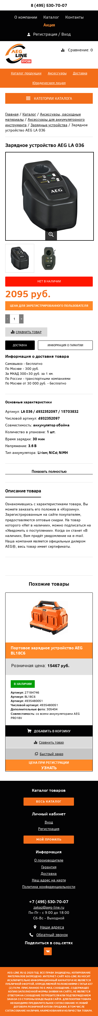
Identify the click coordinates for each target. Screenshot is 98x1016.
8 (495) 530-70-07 (49, 5)
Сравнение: (80, 50)
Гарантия (48, 867)
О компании (25, 17)
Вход (66, 34)
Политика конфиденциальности (48, 887)
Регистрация (45, 34)
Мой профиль (48, 839)
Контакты (74, 17)
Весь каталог (48, 801)
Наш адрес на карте (49, 880)
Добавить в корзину (49, 731)
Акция (49, 25)
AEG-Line (18, 55)
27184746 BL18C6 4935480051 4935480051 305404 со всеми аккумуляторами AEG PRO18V (45, 705)
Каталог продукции (26, 73)
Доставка (80, 73)
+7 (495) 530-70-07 (48, 901)
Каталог (51, 17)
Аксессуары (57, 73)
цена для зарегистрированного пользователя (49, 305)
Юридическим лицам (49, 83)
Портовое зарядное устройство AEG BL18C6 (47, 650)
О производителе (48, 860)
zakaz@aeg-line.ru (48, 907)
